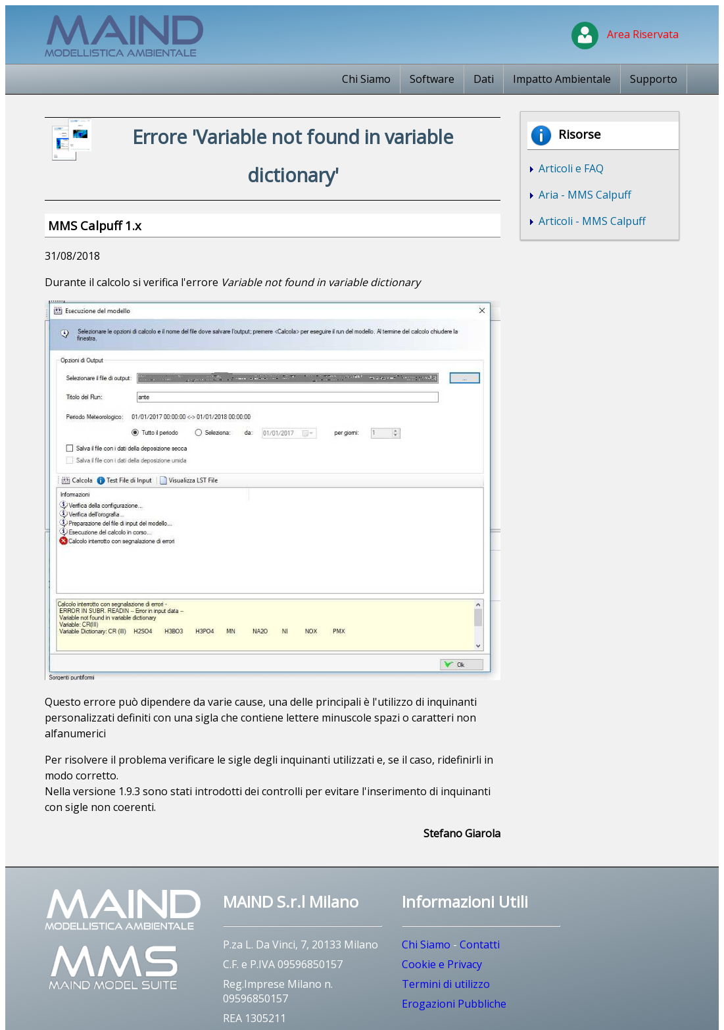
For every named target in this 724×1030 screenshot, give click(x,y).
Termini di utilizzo (446, 984)
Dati (483, 79)
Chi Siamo (366, 79)
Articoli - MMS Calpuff (591, 221)
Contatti (480, 944)
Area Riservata (625, 34)
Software (432, 79)
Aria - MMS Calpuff (583, 194)
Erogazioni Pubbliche (454, 1003)
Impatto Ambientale (562, 79)
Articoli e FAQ (570, 168)
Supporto (653, 79)
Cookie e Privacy (442, 964)
